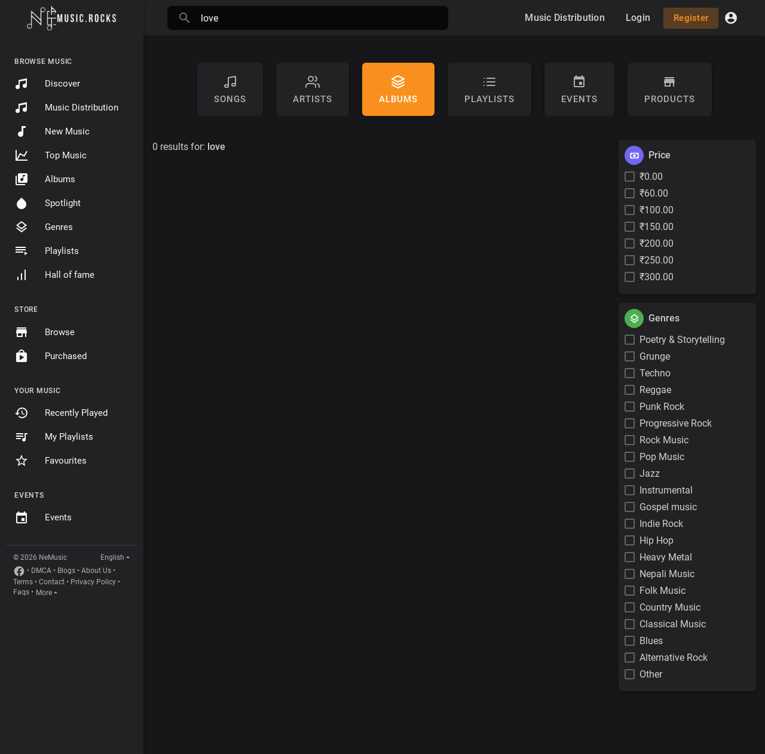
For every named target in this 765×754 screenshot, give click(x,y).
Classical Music (672, 624)
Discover (47, 83)
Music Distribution (66, 107)
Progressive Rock (675, 423)
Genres (43, 227)
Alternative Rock (673, 657)
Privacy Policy (93, 582)
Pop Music (661, 456)
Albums (44, 179)
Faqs (21, 592)
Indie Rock (661, 523)
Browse (44, 332)
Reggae (655, 390)
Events (43, 518)
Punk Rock (661, 406)
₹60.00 (653, 193)
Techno (655, 373)
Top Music (50, 155)
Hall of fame (54, 275)
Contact (52, 582)
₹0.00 (651, 176)
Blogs (66, 570)
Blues (651, 640)
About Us (96, 570)
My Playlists (53, 437)
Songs (230, 90)
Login (638, 17)
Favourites (50, 460)
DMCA (41, 570)
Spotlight (47, 203)
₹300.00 (656, 277)
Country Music (669, 607)
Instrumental (666, 490)
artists (312, 90)
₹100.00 (656, 210)
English (112, 557)
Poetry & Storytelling (682, 339)
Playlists (46, 251)
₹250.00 (656, 260)
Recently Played (61, 413)
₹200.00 (656, 243)
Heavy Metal (665, 557)
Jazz (649, 473)
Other (650, 674)
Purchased (50, 356)
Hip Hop (656, 540)
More (44, 593)
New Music (52, 131)
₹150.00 (656, 226)
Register (691, 18)
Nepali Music (666, 574)
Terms (23, 582)
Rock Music (663, 440)
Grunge (654, 356)
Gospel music (668, 507)
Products (669, 90)
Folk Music (662, 590)
